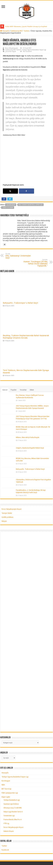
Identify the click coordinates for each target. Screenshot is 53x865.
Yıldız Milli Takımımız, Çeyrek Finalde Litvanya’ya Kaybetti (26, 26)
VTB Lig (6, 801)
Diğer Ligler (6, 775)
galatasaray (10, 182)
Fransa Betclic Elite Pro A (13, 797)
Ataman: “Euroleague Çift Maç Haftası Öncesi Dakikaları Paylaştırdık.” (34, 240)
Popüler (14, 368)
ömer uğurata (7, 185)
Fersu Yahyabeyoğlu (11, 48)
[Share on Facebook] (26, 168)
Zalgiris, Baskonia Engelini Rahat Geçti (30, 426)
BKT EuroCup (6, 766)
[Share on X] (10, 168)
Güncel (4, 368)
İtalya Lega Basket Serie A (13, 789)
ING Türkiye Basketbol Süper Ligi (31, 182)
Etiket (32, 368)
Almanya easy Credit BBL (13, 785)
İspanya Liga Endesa (11, 782)
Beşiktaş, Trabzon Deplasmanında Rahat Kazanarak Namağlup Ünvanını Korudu (26, 314)
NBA (3, 762)
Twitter (4, 823)
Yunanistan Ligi (9, 793)
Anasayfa (4, 31)
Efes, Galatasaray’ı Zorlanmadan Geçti (18, 234)
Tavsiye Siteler (7, 491)
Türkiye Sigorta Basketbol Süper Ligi (34, 50)
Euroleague (6, 758)
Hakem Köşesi (9, 809)
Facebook (5, 828)
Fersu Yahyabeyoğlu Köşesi (11, 487)
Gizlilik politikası (7, 495)
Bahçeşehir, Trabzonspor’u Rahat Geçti (20, 280)
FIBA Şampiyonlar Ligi (10, 770)
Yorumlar (23, 368)
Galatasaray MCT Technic (20, 31)
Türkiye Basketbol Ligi (12, 778)
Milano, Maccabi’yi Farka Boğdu (27, 415)
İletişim (4, 499)
